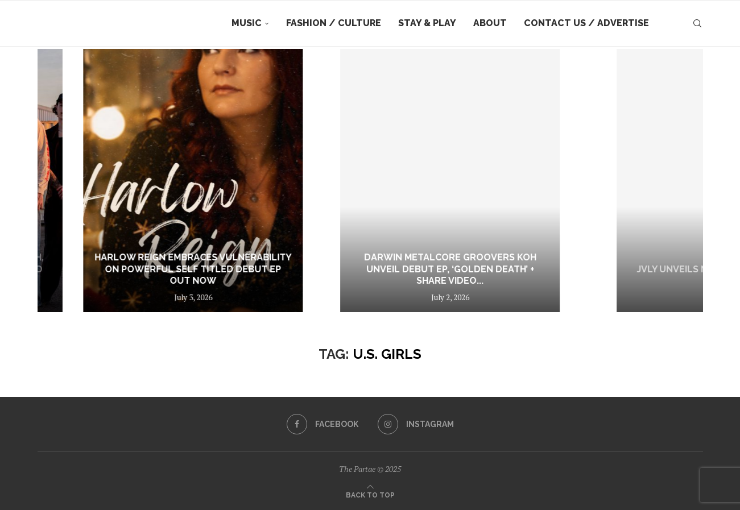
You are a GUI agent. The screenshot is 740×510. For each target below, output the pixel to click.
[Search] (697, 23)
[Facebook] (322, 424)
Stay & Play (427, 23)
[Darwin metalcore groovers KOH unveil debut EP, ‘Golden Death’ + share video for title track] (576, 180)
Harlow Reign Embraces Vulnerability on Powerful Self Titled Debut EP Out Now (344, 269)
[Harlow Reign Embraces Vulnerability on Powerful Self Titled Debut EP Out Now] (344, 180)
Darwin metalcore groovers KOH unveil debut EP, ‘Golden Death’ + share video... (576, 269)
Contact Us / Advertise (586, 23)
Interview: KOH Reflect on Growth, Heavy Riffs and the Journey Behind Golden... (108, 269)
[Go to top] (370, 494)
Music (246, 23)
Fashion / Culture (333, 23)
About (490, 23)
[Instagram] (416, 424)
